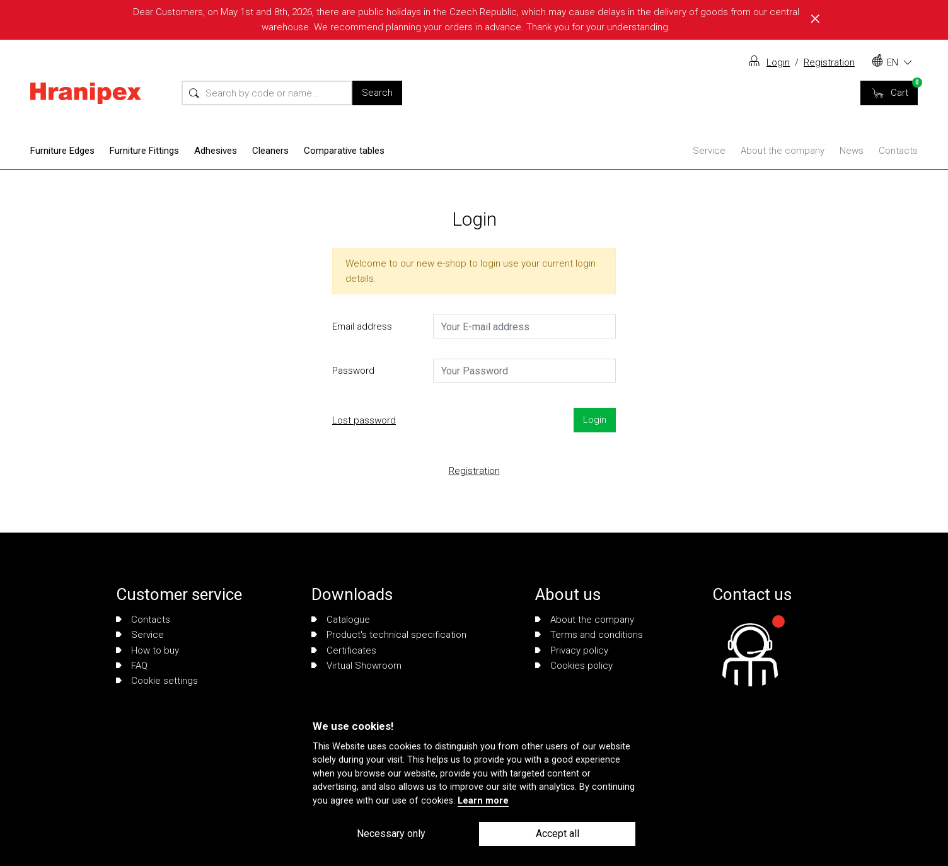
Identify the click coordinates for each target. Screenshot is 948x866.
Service (709, 150)
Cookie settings (157, 680)
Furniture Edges (62, 150)
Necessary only (391, 834)
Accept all (557, 834)
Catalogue (340, 619)
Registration (829, 62)
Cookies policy (574, 665)
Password (353, 370)
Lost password (364, 420)
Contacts (898, 150)
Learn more (483, 800)
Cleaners (270, 150)
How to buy (147, 650)
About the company (782, 150)
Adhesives (215, 150)
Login (778, 62)
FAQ (131, 665)
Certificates (343, 650)
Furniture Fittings (144, 150)
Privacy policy (571, 650)
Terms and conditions (589, 634)
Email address (362, 326)
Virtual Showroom (356, 665)
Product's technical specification (388, 634)
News (852, 150)
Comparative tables (344, 150)
